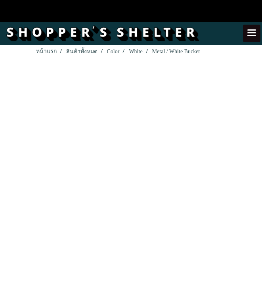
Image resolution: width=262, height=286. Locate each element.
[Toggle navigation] (251, 33)
